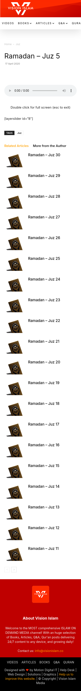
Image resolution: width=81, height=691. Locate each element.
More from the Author (49, 146)
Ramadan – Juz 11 (43, 548)
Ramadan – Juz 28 (44, 196)
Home (8, 44)
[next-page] (14, 569)
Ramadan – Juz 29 (44, 176)
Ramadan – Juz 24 (44, 279)
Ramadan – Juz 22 (44, 321)
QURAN (68, 662)
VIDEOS (12, 662)
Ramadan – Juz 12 (43, 528)
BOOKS (45, 662)
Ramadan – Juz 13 (43, 507)
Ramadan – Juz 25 (44, 258)
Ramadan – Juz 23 (44, 300)
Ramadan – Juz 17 (43, 424)
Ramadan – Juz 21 (43, 341)
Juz (18, 44)
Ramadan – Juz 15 (43, 466)
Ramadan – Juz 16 (43, 445)
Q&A (56, 662)
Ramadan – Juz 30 (44, 155)
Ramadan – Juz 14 (44, 486)
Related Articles (16, 146)
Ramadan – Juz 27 (44, 217)
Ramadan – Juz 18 (43, 403)
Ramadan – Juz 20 (44, 362)
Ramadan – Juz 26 (44, 238)
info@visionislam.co (49, 651)
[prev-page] (7, 569)
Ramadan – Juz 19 (43, 383)
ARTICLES (29, 662)
